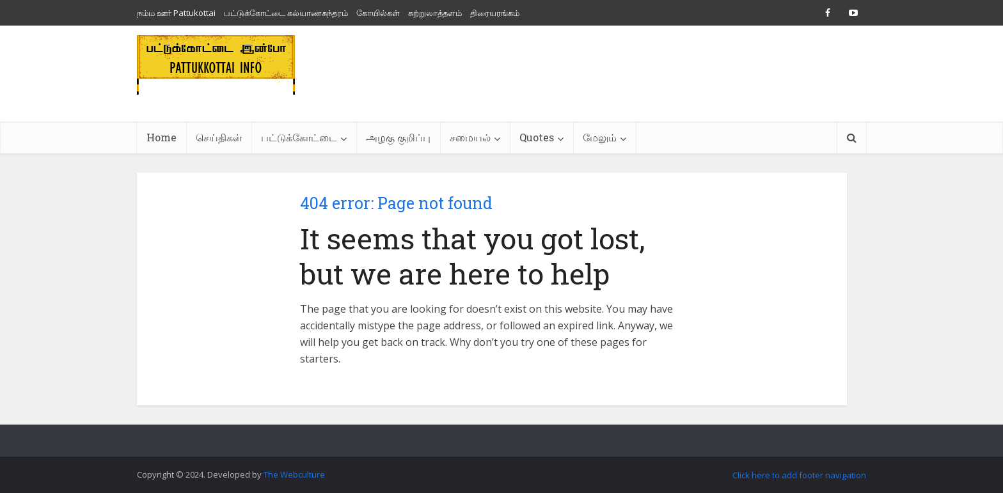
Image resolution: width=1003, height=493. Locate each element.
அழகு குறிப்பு (398, 137)
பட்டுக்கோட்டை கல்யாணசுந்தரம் (286, 13)
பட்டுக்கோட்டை (299, 137)
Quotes (536, 137)
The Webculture (294, 474)
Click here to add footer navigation (799, 475)
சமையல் (470, 137)
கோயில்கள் (378, 13)
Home (161, 137)
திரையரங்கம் (494, 13)
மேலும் (600, 137)
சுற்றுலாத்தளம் (435, 13)
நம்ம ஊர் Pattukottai (176, 13)
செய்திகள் (219, 137)
